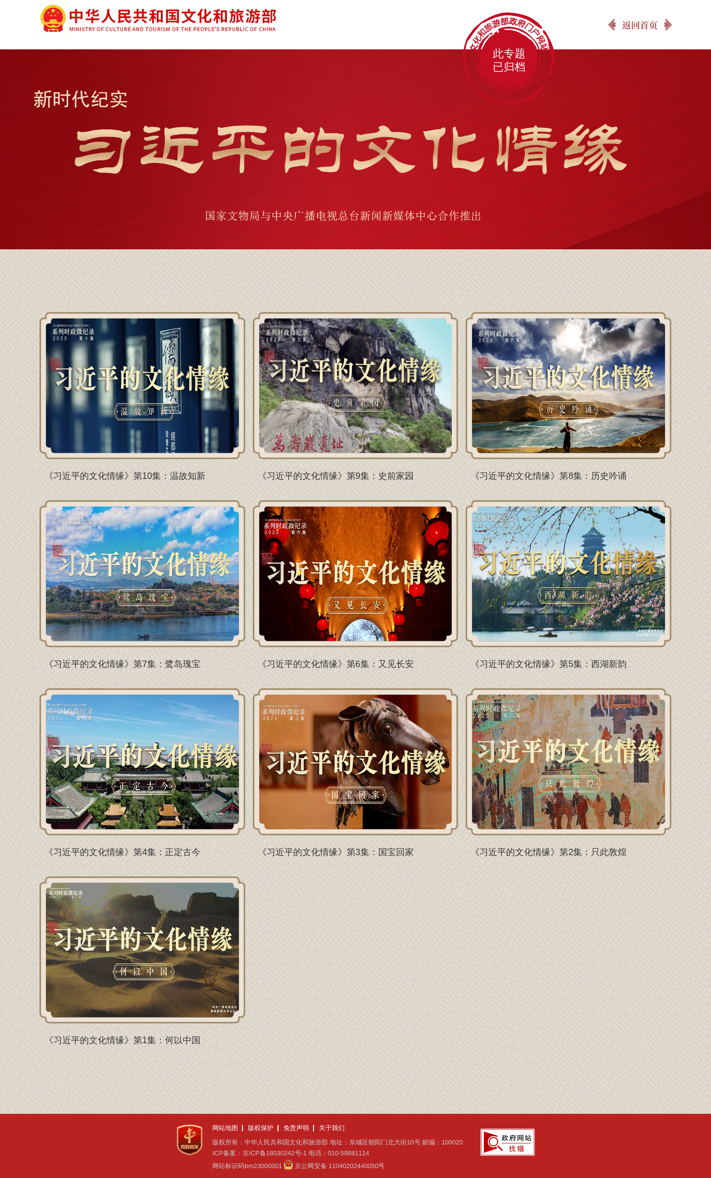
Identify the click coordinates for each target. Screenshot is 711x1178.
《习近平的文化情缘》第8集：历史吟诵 (549, 476)
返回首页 (640, 24)
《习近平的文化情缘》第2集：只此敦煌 (549, 852)
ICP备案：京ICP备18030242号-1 (259, 1153)
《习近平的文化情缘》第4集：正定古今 (122, 852)
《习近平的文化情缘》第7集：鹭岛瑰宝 (122, 664)
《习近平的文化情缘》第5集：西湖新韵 (549, 664)
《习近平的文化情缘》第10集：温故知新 (124, 476)
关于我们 (332, 1128)
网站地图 (225, 1128)
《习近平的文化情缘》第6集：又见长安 (336, 664)
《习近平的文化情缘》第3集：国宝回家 (336, 852)
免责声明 (296, 1128)
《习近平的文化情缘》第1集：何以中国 (122, 1040)
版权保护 (261, 1128)
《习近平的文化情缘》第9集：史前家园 (336, 476)
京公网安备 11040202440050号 (340, 1166)
